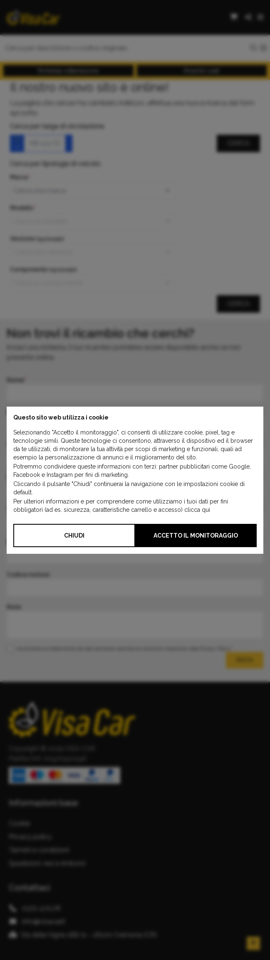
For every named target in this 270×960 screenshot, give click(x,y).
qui (206, 509)
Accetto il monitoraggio (196, 535)
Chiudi (74, 535)
